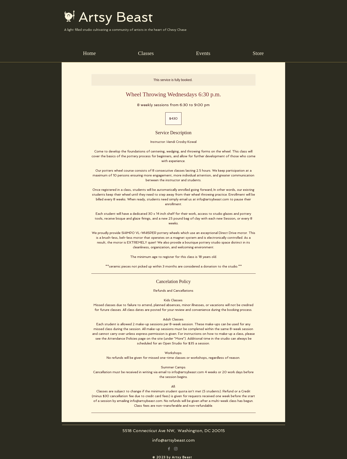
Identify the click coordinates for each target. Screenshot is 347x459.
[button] (146, 53)
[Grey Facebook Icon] (169, 448)
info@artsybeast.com (173, 440)
